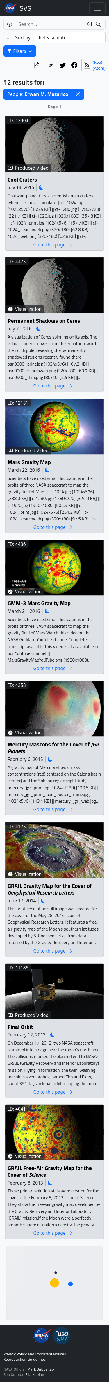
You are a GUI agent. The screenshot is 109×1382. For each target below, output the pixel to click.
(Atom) (99, 68)
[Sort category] (70, 37)
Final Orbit (20, 1027)
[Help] (9, 24)
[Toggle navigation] (97, 8)
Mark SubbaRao (40, 1369)
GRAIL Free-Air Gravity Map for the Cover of (50, 1171)
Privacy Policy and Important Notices (34, 1354)
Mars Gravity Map (29, 462)
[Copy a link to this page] (51, 65)
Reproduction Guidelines (24, 1359)
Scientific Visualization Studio (25, 8)
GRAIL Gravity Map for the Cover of (50, 889)
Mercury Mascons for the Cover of (53, 748)
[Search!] (99, 24)
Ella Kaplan (34, 1374)
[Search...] (49, 24)
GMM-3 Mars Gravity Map (39, 603)
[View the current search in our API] (37, 65)
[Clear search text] (88, 24)
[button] (78, 94)
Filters (19, 51)
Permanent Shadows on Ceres (44, 321)
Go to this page (53, 245)
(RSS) (97, 62)
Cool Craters (22, 179)
